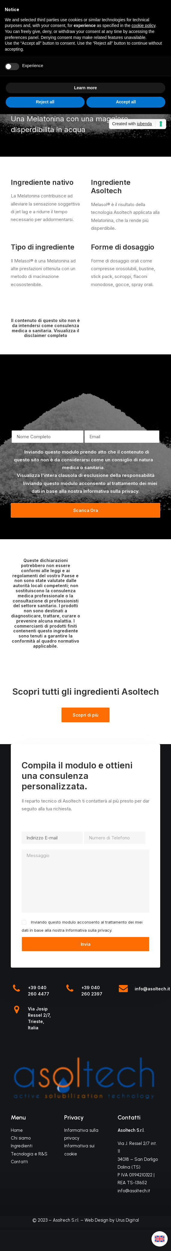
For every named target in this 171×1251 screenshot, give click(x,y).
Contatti (19, 1161)
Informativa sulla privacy (110, 491)
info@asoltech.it (152, 988)
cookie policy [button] (143, 25)
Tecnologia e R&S (29, 1154)
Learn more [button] (85, 87)
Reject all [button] (45, 101)
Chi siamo (21, 1138)
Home (17, 1130)
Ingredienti (21, 1146)
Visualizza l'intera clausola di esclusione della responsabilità (85, 475)
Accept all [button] (126, 101)
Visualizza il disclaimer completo (52, 333)
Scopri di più (85, 714)
